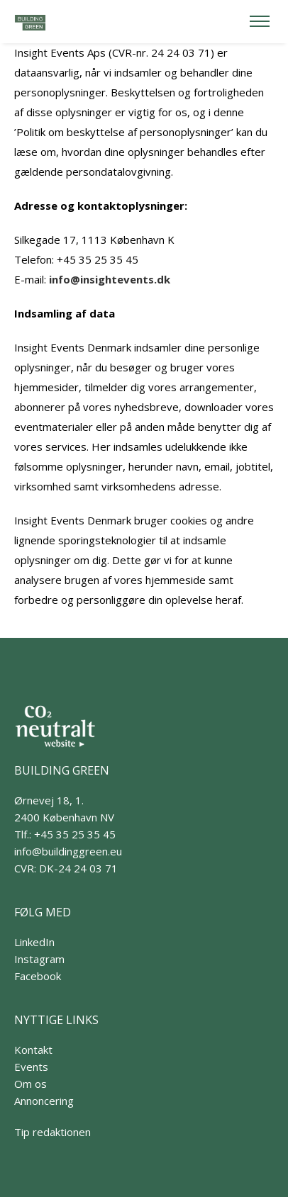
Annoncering (44, 1101)
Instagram (39, 959)
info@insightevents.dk (109, 279)
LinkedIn (34, 942)
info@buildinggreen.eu (68, 851)
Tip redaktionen (52, 1132)
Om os (30, 1084)
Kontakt (33, 1050)
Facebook (37, 976)
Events (31, 1067)
